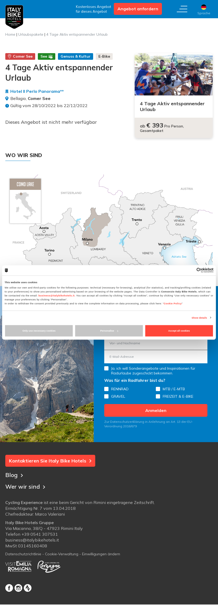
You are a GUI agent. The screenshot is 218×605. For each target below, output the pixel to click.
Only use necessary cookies (39, 330)
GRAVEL (118, 396)
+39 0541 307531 (39, 534)
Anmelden (155, 410)
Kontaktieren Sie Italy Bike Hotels (50, 461)
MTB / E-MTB (174, 389)
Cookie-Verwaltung (61, 554)
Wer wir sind (26, 486)
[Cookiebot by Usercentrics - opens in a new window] (190, 270)
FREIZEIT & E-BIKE (178, 396)
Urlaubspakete (30, 34)
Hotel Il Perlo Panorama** (37, 91)
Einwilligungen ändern (101, 554)
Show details (199, 317)
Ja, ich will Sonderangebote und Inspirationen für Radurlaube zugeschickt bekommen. (153, 370)
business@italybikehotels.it (56, 295)
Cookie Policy (173, 303)
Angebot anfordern (137, 8)
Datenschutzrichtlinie (23, 554)
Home (10, 34)
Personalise (109, 330)
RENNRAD (120, 389)
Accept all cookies (179, 330)
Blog (14, 474)
